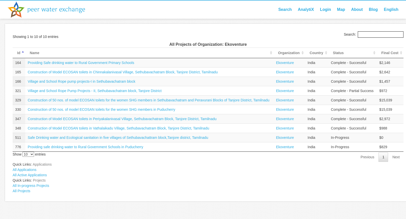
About (357, 9)
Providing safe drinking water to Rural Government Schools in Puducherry (85, 147)
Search (285, 9)
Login (325, 9)
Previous (367, 157)
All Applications (24, 170)
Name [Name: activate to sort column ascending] (34, 53)
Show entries (29, 154)
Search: (373, 34)
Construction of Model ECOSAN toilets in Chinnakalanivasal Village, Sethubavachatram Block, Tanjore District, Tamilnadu (123, 72)
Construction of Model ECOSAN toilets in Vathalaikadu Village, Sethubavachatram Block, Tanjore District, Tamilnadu (118, 128)
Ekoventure (285, 63)
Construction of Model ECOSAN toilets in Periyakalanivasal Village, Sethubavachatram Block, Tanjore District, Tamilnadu (122, 119)
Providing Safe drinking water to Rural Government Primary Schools (81, 63)
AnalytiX (306, 9)
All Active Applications (30, 175)
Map (341, 9)
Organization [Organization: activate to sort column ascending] (289, 53)
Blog (373, 9)
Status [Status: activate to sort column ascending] (338, 53)
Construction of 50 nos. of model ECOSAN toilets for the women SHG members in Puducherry (101, 109)
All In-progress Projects (31, 186)
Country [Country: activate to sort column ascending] (316, 53)
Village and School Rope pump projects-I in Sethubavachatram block (81, 81)
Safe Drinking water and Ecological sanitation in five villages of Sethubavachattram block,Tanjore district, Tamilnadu (118, 138)
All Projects (21, 191)
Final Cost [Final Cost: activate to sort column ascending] (389, 53)
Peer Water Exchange (50, 10)
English (391, 9)
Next (396, 157)
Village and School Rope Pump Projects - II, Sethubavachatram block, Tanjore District (95, 91)
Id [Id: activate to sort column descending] (18, 53)
